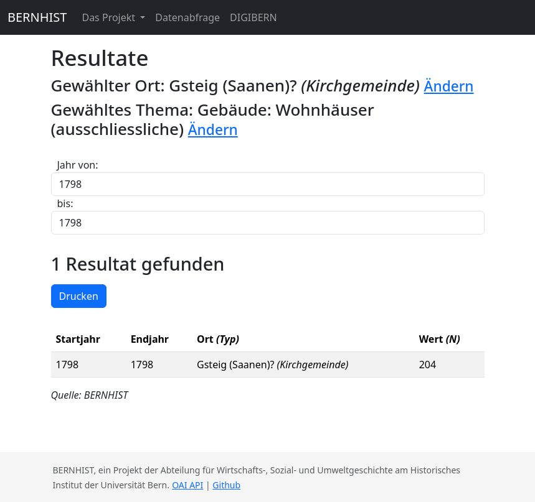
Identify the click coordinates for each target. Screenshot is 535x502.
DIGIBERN (253, 17)
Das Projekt (110, 17)
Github (226, 485)
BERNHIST (37, 17)
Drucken (78, 296)
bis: (65, 203)
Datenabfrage (187, 17)
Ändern (449, 86)
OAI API (187, 485)
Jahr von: (77, 165)
